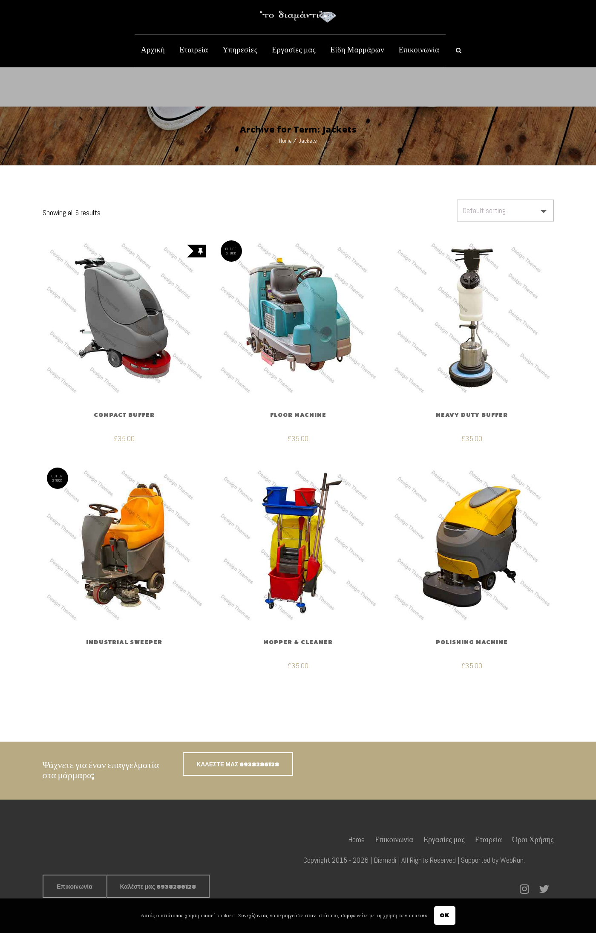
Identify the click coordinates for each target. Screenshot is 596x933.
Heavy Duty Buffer (472, 414)
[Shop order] (505, 210)
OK (444, 915)
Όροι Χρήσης (532, 839)
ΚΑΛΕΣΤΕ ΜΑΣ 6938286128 (237, 764)
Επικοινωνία (419, 50)
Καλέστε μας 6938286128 (158, 886)
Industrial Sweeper (124, 642)
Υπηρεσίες (239, 50)
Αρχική (153, 50)
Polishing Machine (472, 642)
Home (285, 140)
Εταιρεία (193, 50)
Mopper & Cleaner (298, 642)
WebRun (512, 860)
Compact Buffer (124, 414)
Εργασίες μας (294, 50)
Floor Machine (298, 414)
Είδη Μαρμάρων (357, 50)
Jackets (308, 140)
